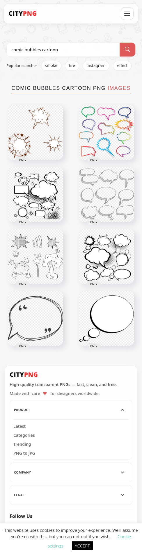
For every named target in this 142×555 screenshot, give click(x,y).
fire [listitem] (72, 65)
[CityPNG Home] (22, 14)
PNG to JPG (24, 453)
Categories (24, 435)
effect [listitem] (122, 65)
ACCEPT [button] (82, 546)
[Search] (127, 50)
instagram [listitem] (96, 65)
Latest (19, 426)
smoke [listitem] (51, 65)
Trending (22, 444)
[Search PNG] (63, 50)
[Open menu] (127, 13)
